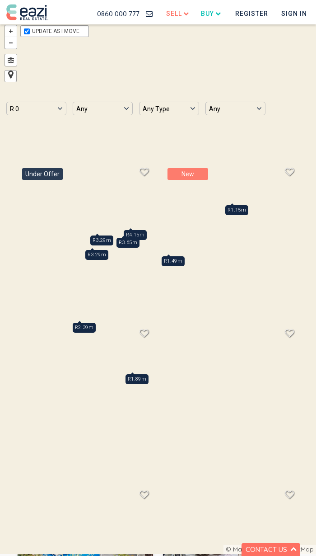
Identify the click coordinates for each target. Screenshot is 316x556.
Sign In (294, 13)
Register (251, 13)
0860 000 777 (118, 13)
